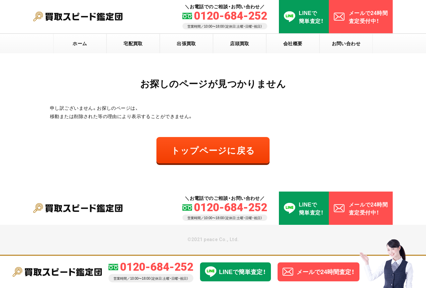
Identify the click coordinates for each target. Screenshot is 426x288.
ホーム (80, 43)
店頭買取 (239, 43)
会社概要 (293, 43)
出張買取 (186, 43)
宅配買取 (133, 43)
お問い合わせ (346, 43)
